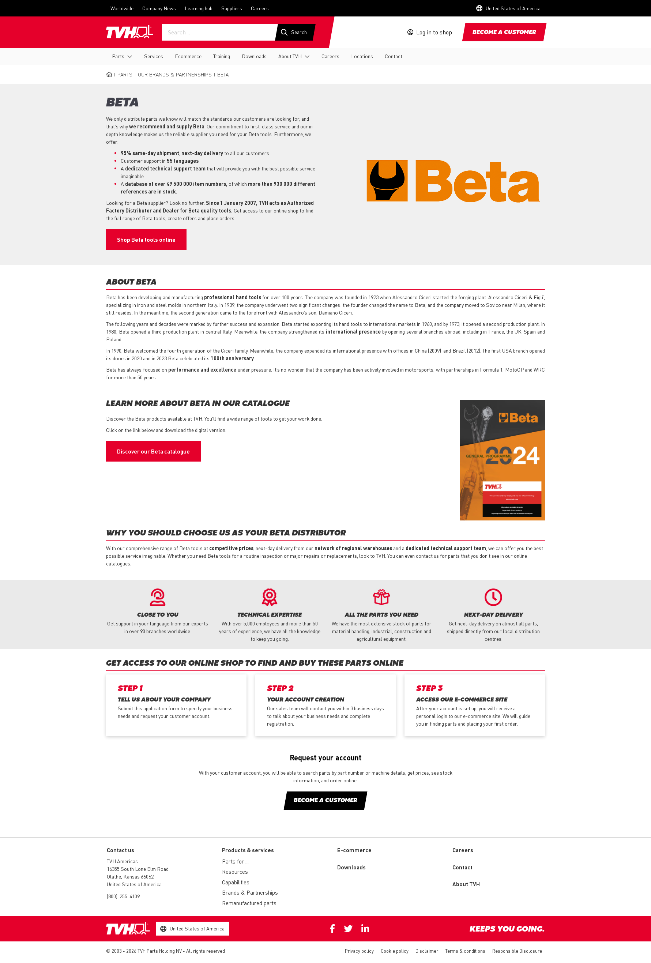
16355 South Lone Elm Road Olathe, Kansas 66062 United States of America (138, 876)
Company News (159, 8)
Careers (260, 8)
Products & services (248, 850)
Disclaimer (426, 951)
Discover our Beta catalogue (153, 451)
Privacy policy (359, 951)
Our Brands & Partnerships (175, 74)
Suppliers (231, 8)
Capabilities (235, 882)
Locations (362, 56)
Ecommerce (188, 56)
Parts (118, 56)
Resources (235, 871)
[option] (158, 611)
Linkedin (365, 928)
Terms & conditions (465, 951)
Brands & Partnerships (250, 892)
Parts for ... (235, 861)
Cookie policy (395, 951)
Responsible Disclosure (517, 951)
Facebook (332, 928)
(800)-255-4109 (123, 896)
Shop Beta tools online (146, 239)
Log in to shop (434, 32)
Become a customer (504, 32)
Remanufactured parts (249, 903)
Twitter (348, 928)
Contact (393, 56)
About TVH (290, 56)
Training (221, 56)
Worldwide (121, 8)
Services (153, 56)
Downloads (254, 56)
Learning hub (198, 8)
